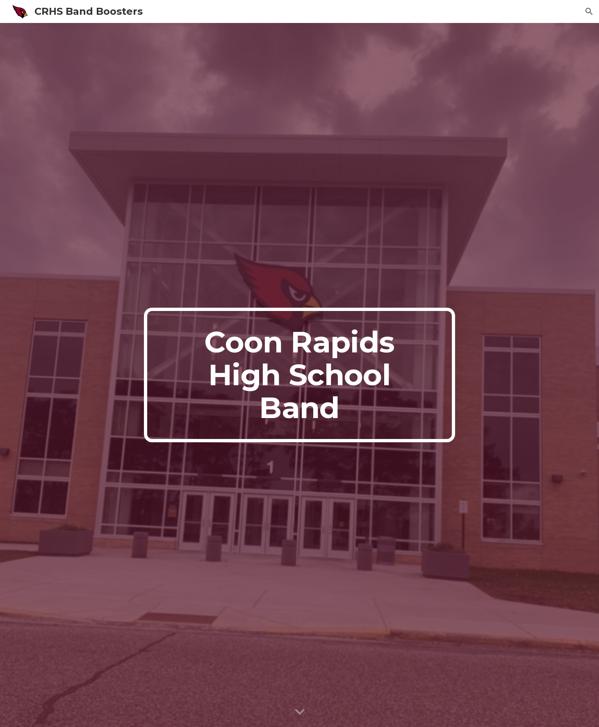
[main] (300, 375)
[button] (589, 11)
